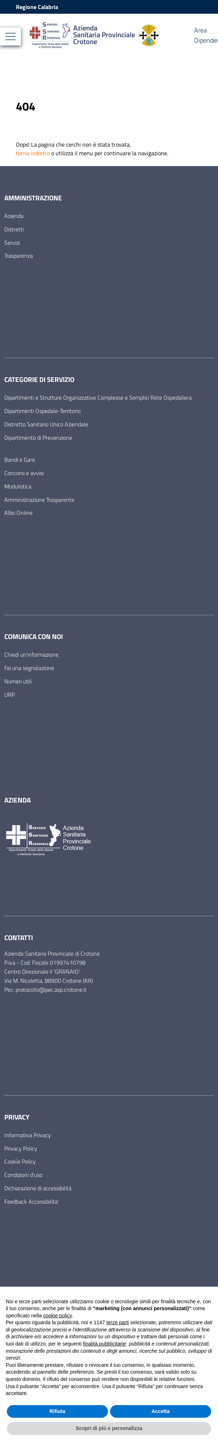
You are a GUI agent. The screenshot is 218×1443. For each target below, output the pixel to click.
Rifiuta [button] (57, 1411)
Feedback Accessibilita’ (31, 1201)
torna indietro (33, 153)
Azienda (13, 216)
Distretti (14, 229)
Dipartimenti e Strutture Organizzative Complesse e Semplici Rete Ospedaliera (98, 397)
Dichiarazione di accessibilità (37, 1188)
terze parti (117, 1322)
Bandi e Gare (19, 459)
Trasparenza (18, 255)
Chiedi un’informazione (31, 654)
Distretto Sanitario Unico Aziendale (46, 424)
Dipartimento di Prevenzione (38, 437)
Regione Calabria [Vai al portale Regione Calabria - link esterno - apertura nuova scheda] (37, 7)
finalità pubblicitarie (104, 1344)
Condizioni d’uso (23, 1174)
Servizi (12, 242)
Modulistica (17, 486)
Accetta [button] (161, 1411)
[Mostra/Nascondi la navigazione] (10, 36)
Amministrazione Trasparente (39, 499)
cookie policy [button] (57, 1315)
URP (9, 694)
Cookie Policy (20, 1161)
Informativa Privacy (27, 1135)
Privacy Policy (20, 1148)
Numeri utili (18, 681)
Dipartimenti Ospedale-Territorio (42, 411)
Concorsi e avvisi (24, 473)
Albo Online (18, 512)
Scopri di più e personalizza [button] (109, 1428)
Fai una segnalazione (29, 668)
